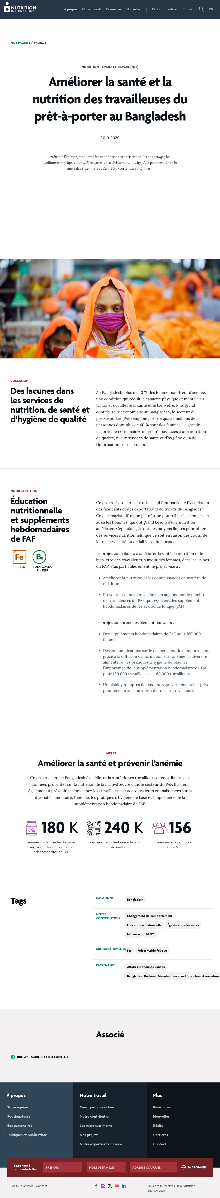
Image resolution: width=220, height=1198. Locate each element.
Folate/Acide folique (152, 950)
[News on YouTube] (116, 1185)
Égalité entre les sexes (183, 925)
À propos (70, 9)
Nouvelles (133, 9)
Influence (133, 934)
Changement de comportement (149, 916)
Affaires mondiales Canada (146, 967)
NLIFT (150, 934)
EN (211, 9)
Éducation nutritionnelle (144, 925)
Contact (188, 9)
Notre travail (91, 9)
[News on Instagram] (103, 1185)
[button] (201, 9)
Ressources (113, 9)
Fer (129, 950)
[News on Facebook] (96, 1185)
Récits (156, 9)
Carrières (171, 9)
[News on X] (109, 1185)
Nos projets (20, 43)
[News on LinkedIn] (123, 1185)
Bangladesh (135, 899)
